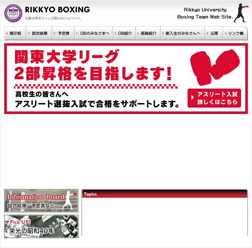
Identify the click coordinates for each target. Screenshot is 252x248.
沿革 (214, 33)
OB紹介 (124, 33)
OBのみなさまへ (93, 33)
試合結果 (39, 33)
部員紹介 (147, 33)
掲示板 (15, 33)
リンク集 (235, 33)
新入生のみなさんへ (182, 33)
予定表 (63, 33)
